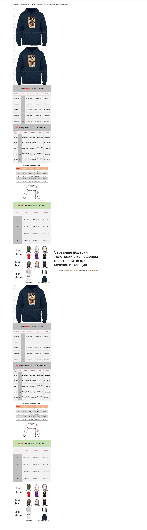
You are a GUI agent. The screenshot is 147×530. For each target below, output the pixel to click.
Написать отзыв (92, 270)
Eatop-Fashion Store (71, 270)
